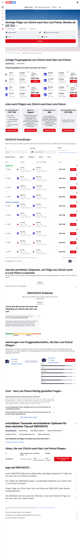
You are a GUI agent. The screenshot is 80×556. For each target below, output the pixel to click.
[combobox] (39, 29)
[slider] (78, 156)
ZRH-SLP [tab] (42, 291)
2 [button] (73, 270)
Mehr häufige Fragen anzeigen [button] (32, 427)
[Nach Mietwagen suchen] (3, 13)
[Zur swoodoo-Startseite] (11, 2)
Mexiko (23, 53)
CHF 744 (27, 25)
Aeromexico (19, 369)
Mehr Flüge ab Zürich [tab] (15, 444)
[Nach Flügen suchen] (3, 7)
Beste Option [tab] (26, 63)
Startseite (10, 53)
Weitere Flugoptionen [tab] (49, 444)
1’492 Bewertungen (21, 374)
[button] (2, 2)
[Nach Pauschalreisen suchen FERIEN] (3, 17)
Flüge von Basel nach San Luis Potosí (19, 452)
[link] (16, 132)
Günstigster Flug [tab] (14, 63)
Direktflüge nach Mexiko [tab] (42, 441)
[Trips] (3, 24)
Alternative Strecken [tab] (15, 441)
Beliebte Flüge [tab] (29, 441)
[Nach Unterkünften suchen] (3, 10)
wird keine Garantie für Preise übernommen (50, 518)
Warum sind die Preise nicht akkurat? (43, 528)
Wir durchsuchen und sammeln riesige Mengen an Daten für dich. (43, 525)
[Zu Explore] (3, 20)
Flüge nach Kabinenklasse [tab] (60, 441)
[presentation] (34, 25)
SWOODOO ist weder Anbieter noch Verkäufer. (43, 523)
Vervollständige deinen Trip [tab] (32, 444)
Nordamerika (17, 53)
